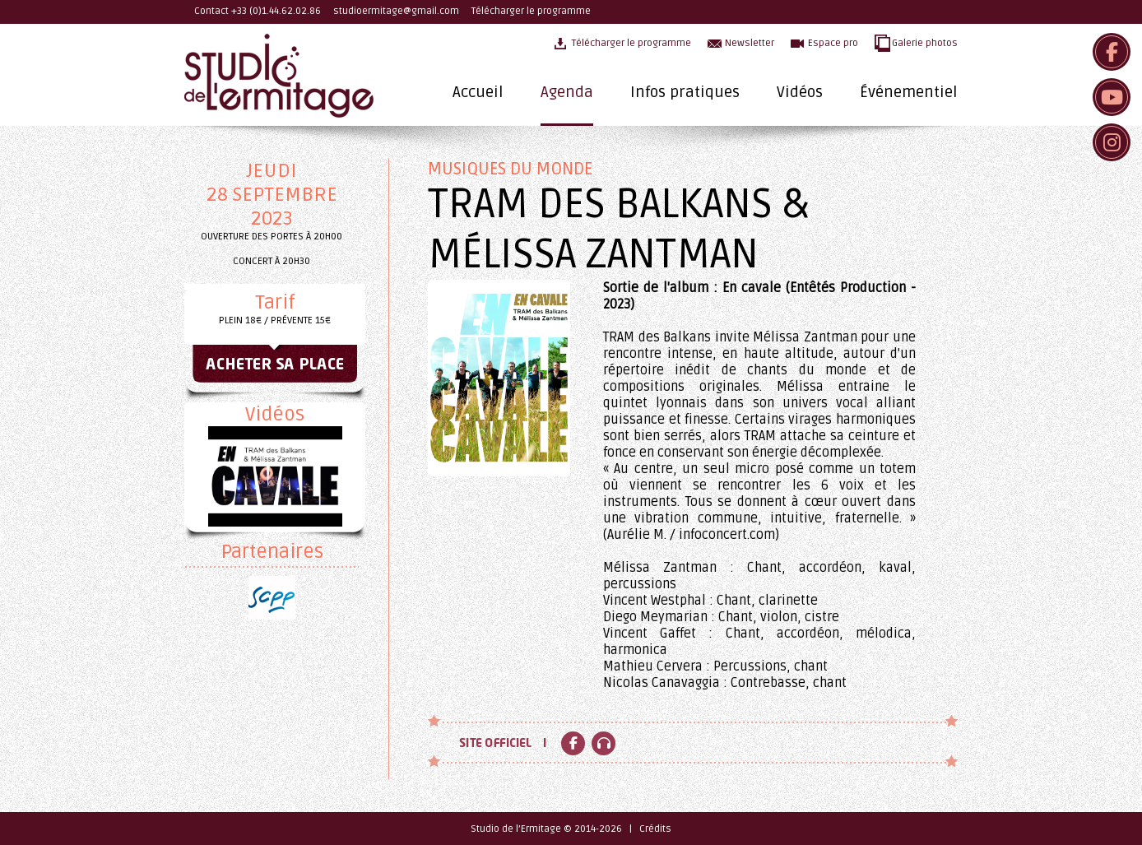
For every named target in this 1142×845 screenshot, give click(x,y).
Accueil (478, 92)
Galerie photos (925, 43)
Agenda (567, 92)
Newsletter (749, 43)
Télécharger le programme (531, 11)
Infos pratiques (685, 92)
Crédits (655, 829)
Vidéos (800, 92)
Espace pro (833, 43)
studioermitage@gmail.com (396, 11)
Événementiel (909, 92)
